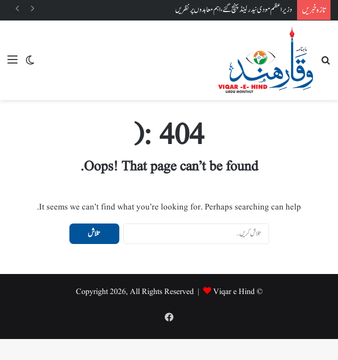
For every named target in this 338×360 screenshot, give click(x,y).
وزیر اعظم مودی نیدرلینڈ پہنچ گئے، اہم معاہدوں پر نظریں (233, 10)
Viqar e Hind (234, 292)
